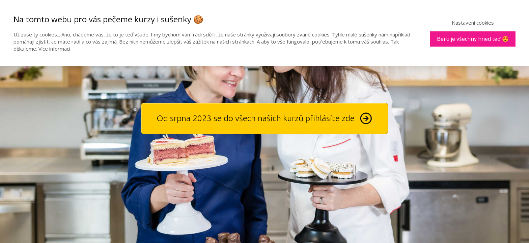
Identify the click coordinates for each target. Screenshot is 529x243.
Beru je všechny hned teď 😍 (473, 39)
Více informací (54, 48)
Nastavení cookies (473, 22)
